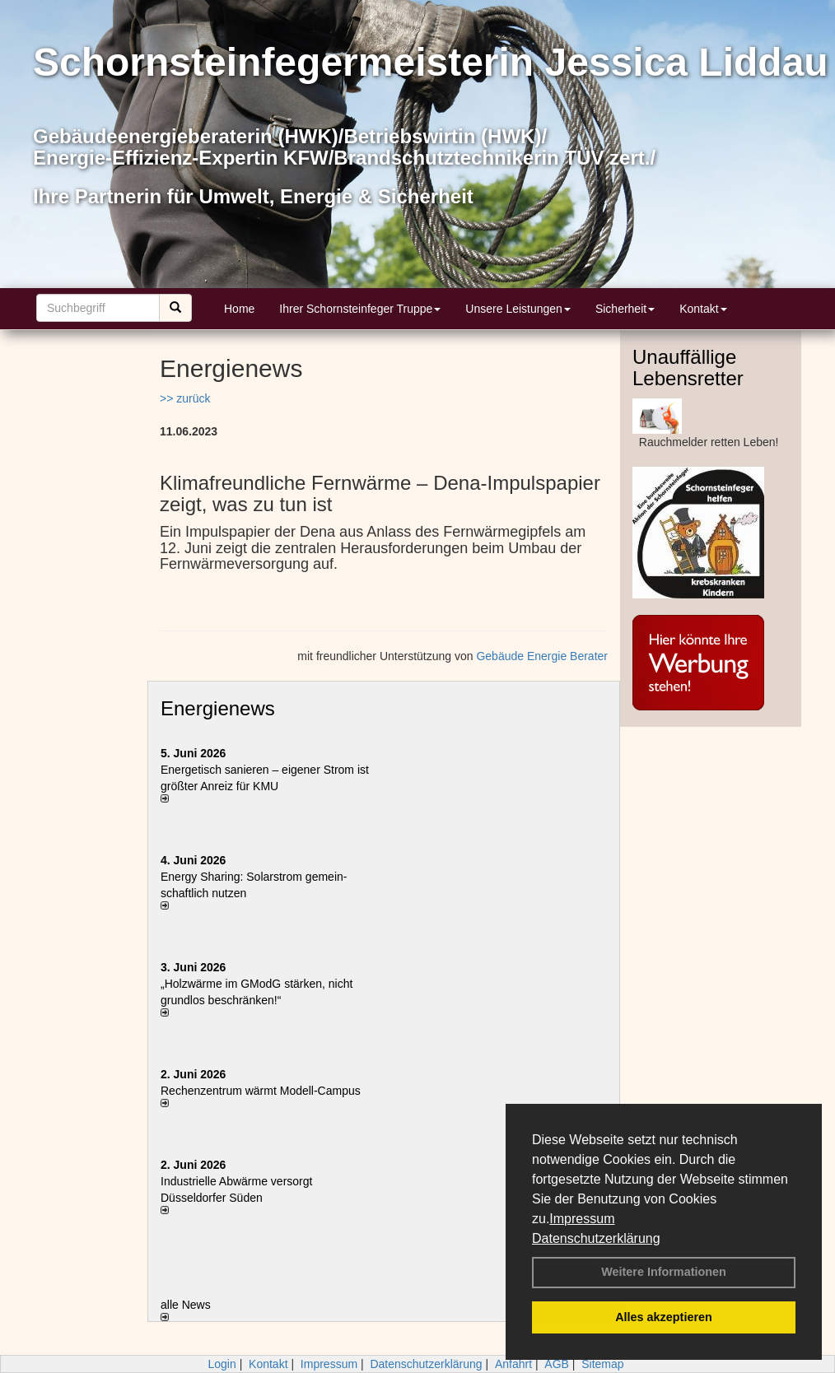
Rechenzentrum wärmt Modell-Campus (261, 1090)
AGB (556, 1364)
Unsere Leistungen (518, 308)
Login (222, 1364)
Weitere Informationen (663, 1271)
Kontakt (702, 308)
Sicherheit (625, 308)
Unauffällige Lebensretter (688, 367)
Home (239, 308)
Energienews (218, 708)
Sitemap (602, 1364)
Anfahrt (513, 1364)
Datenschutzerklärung (596, 1238)
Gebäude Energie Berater (542, 656)
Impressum (581, 1219)
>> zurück (185, 398)
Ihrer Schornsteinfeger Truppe (360, 308)
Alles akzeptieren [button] (663, 1317)
